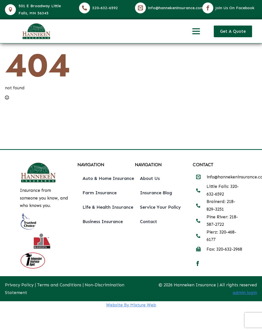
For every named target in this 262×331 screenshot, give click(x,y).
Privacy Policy (19, 284)
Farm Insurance (100, 193)
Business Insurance (103, 221)
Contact (148, 221)
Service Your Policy (160, 207)
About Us (150, 178)
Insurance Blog (156, 193)
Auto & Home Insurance (105, 178)
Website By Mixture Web (131, 304)
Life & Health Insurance (105, 207)
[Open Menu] (196, 31)
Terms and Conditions (59, 284)
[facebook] (198, 263)
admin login (245, 292)
